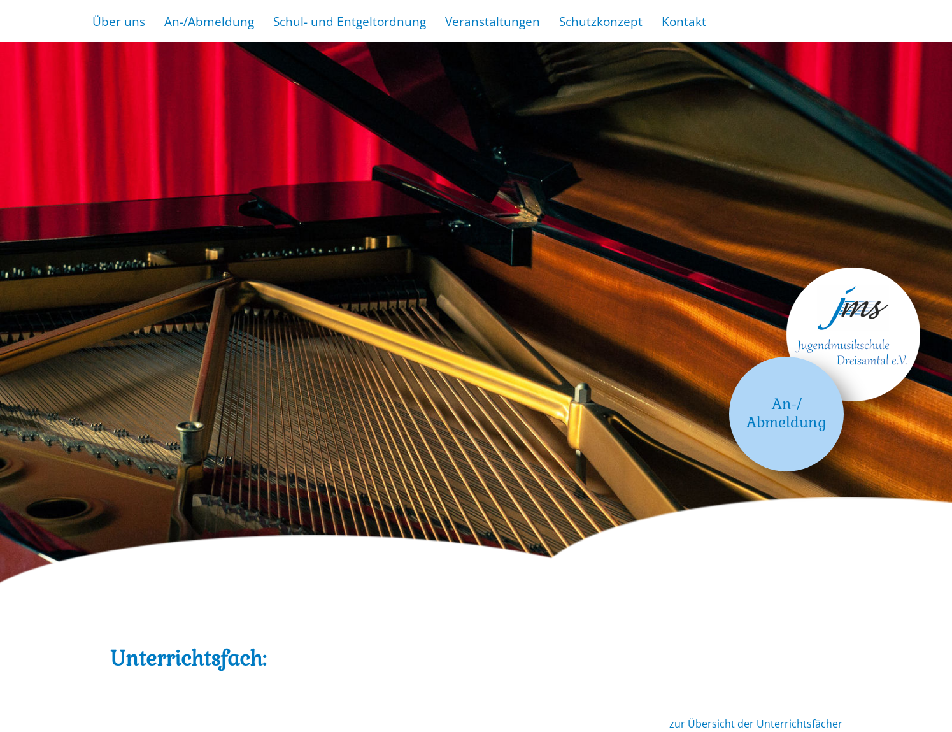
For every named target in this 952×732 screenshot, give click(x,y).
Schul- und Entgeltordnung (349, 21)
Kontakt (684, 21)
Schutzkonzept (601, 21)
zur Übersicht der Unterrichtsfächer (755, 724)
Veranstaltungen (492, 21)
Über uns (118, 21)
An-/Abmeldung (209, 21)
